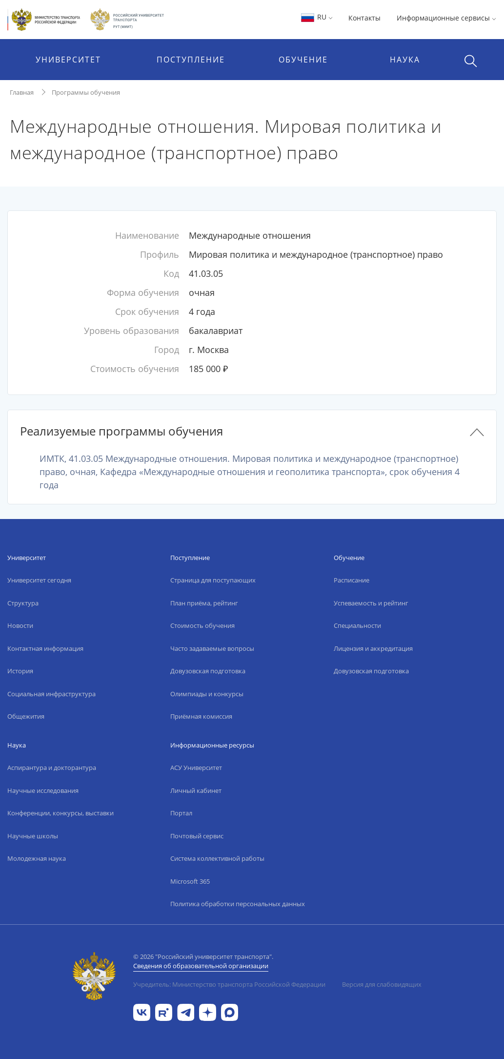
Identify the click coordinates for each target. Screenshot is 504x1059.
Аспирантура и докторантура (51, 767)
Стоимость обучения (202, 625)
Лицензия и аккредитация (373, 648)
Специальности (357, 625)
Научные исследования (43, 790)
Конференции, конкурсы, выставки (60, 813)
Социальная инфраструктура (51, 693)
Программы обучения (86, 92)
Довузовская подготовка (207, 670)
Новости (20, 625)
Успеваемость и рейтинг (371, 603)
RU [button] (316, 16)
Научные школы (32, 835)
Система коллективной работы (217, 858)
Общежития (25, 716)
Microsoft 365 (190, 881)
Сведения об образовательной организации (200, 965)
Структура (23, 603)
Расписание (351, 580)
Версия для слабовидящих (382, 984)
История (20, 670)
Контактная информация (45, 648)
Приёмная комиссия (201, 716)
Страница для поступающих (213, 580)
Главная (22, 92)
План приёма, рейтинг (204, 603)
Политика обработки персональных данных (237, 903)
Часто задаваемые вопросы (212, 648)
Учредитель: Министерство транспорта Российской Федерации (229, 984)
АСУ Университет (196, 767)
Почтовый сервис (196, 835)
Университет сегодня (39, 580)
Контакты (364, 17)
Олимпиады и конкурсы (206, 693)
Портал (181, 813)
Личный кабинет (196, 790)
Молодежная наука (36, 858)
